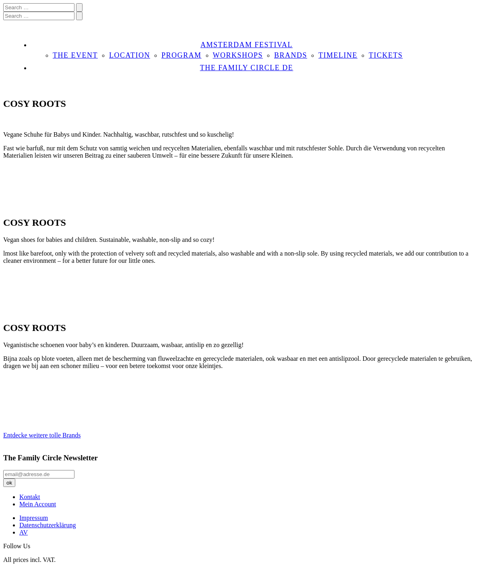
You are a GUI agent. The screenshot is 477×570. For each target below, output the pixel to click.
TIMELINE (337, 55)
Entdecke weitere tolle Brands (42, 435)
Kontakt (29, 496)
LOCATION (129, 55)
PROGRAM (181, 55)
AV (23, 532)
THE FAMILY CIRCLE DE (246, 68)
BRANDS (290, 55)
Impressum (33, 517)
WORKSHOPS (238, 55)
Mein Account (37, 504)
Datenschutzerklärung (47, 525)
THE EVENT (75, 55)
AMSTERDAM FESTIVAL (246, 45)
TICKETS (386, 55)
